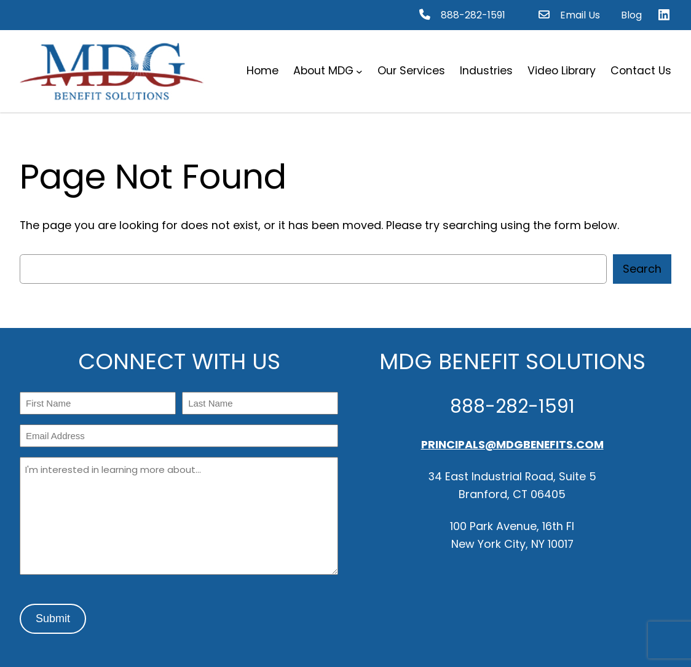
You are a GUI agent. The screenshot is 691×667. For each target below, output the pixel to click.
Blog (631, 15)
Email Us (580, 15)
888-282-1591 (473, 15)
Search (642, 268)
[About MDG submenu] (359, 71)
